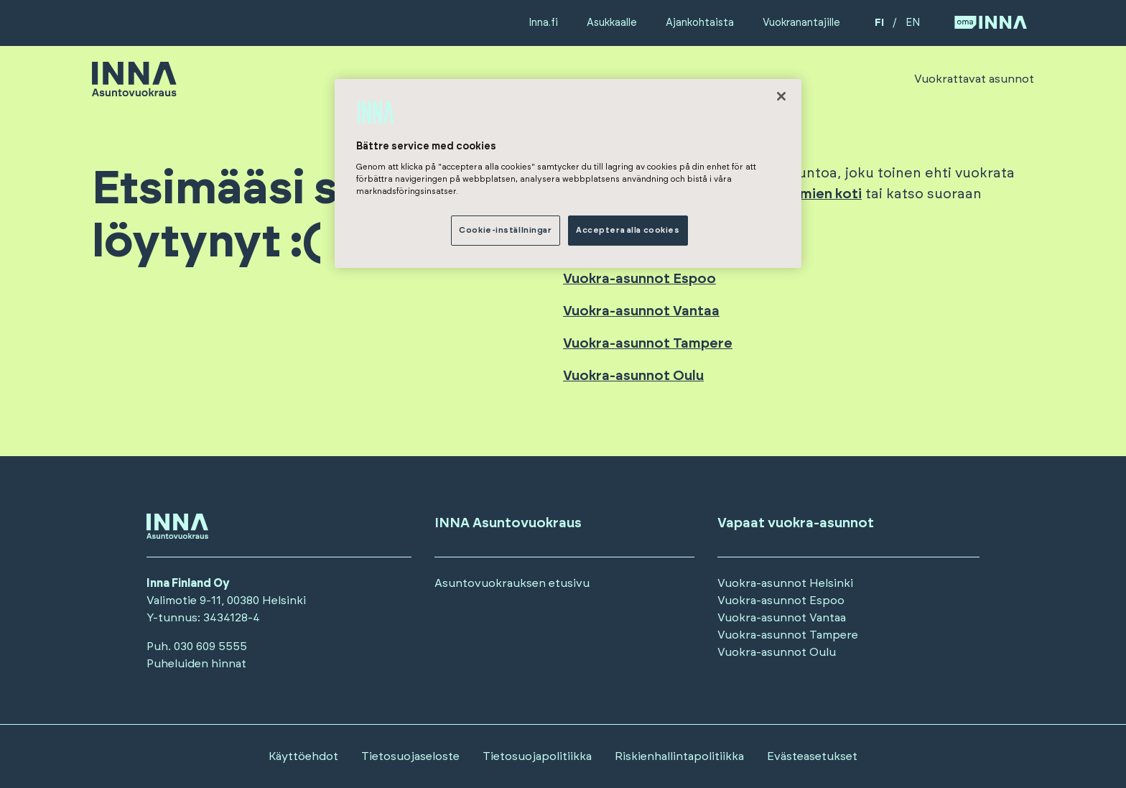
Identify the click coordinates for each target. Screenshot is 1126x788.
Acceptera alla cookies (628, 230)
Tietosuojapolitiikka (537, 756)
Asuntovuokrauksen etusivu (512, 583)
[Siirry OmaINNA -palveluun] (990, 23)
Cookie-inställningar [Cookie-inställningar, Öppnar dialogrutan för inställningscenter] (505, 230)
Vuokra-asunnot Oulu (633, 376)
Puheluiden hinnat (196, 663)
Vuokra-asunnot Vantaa (641, 311)
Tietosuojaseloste (410, 756)
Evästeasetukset (812, 756)
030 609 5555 (210, 646)
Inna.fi (543, 22)
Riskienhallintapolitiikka (679, 756)
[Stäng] (781, 96)
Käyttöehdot (303, 756)
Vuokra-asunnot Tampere (647, 344)
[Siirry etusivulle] (134, 90)
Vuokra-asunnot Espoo (639, 279)
